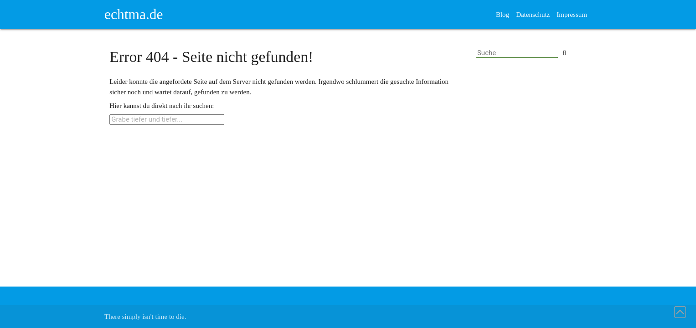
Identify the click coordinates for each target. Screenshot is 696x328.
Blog (502, 14)
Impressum (572, 14)
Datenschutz (533, 14)
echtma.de (133, 14)
